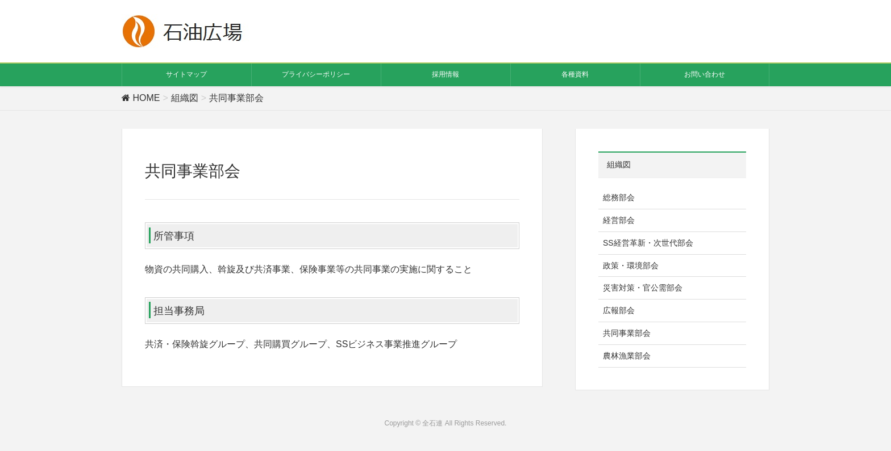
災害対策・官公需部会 (642, 287)
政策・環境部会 (631, 265)
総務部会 (619, 197)
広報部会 (619, 310)
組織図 (619, 164)
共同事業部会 (627, 333)
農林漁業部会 (627, 355)
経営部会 (619, 220)
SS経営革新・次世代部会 (648, 242)
